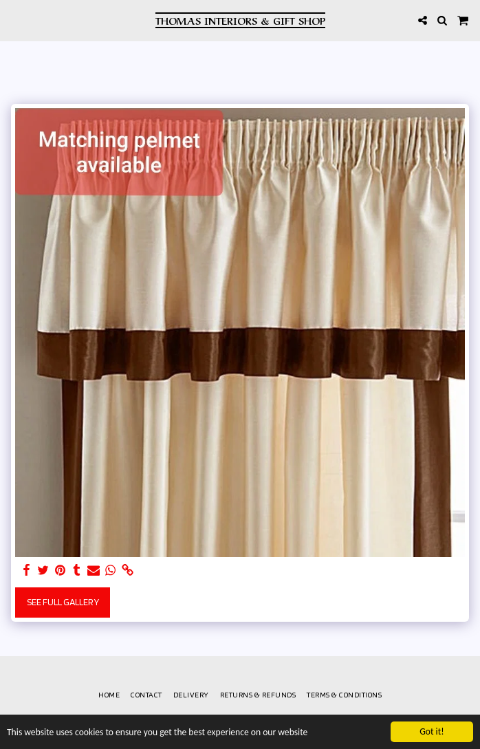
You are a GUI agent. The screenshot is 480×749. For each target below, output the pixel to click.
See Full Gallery (63, 601)
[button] (15, 20)
